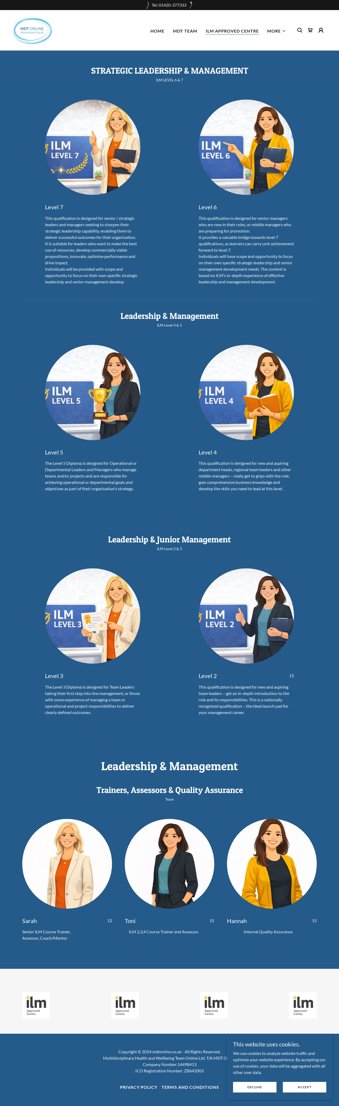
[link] (32, 29)
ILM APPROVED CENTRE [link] (232, 30)
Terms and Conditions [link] (190, 1087)
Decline (254, 1087)
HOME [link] (157, 30)
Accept (304, 1087)
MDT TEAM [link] (185, 30)
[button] (276, 31)
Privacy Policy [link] (138, 1087)
